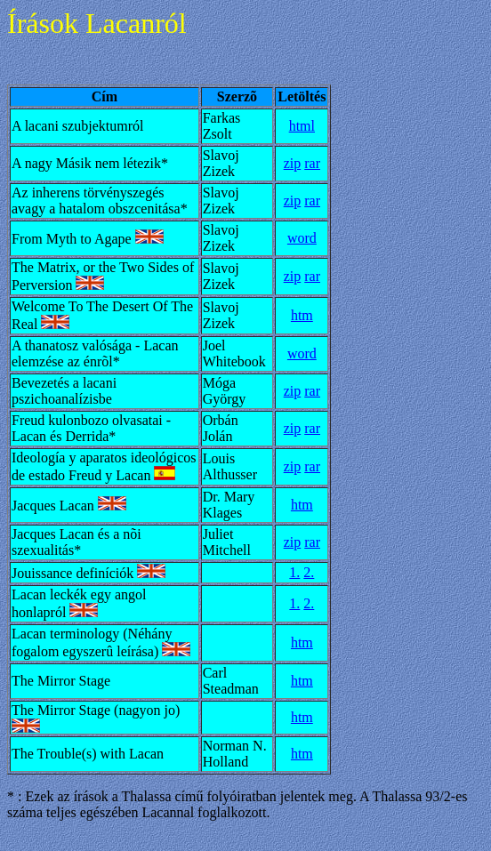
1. (294, 572)
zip (293, 163)
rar (312, 163)
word (302, 237)
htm (302, 315)
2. (308, 572)
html (302, 125)
